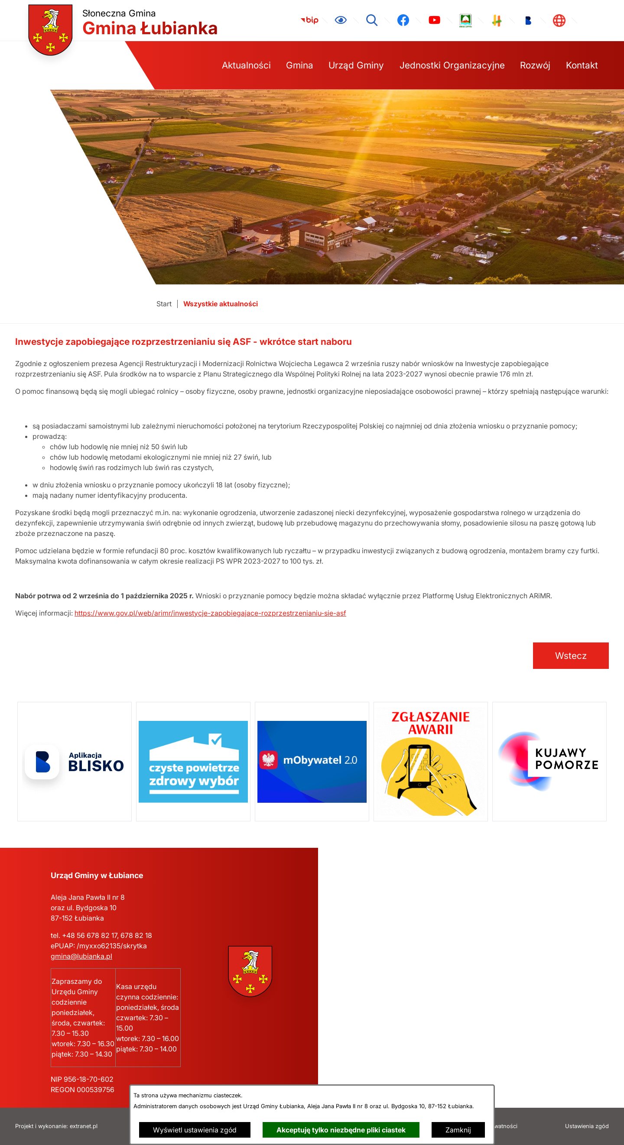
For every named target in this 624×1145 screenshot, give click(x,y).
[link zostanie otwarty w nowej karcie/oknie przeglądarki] (309, 20)
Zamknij (458, 1130)
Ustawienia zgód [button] (587, 1126)
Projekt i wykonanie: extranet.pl (56, 1126)
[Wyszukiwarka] (372, 20)
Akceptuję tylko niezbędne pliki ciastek (341, 1130)
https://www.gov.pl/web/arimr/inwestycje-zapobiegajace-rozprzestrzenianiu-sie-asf (210, 613)
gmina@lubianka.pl (81, 956)
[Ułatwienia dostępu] (341, 20)
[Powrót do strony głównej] (164, 304)
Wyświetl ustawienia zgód (195, 1130)
